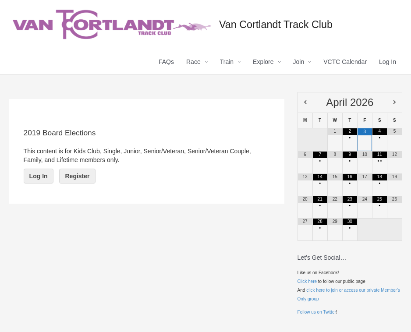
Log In (387, 61)
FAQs (166, 61)
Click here (307, 281)
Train (227, 61)
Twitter (329, 312)
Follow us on (310, 312)
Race (193, 61)
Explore (263, 61)
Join (299, 61)
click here (315, 290)
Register (77, 176)
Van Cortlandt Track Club (276, 24)
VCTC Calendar (345, 61)
